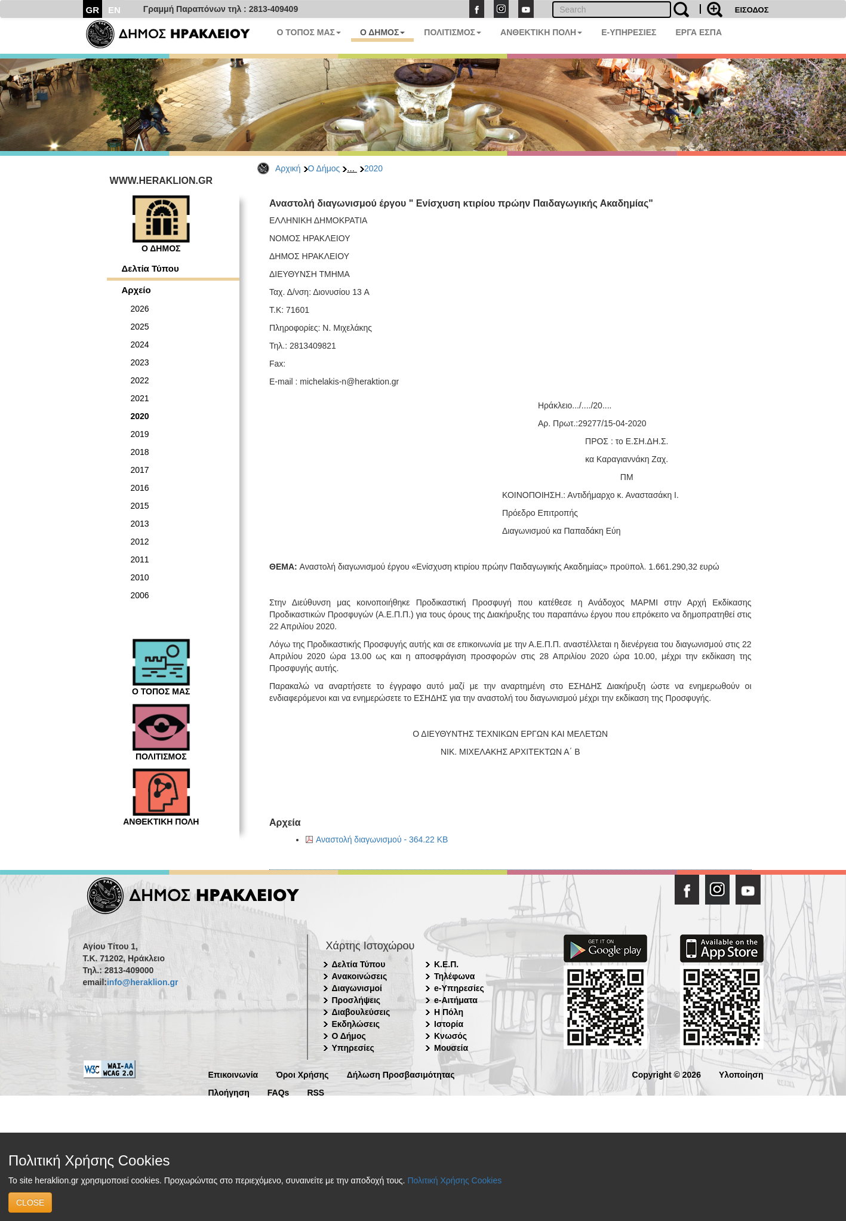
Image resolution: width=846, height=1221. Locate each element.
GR (93, 10)
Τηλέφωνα (454, 976)
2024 (140, 344)
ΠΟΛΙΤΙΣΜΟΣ (452, 32)
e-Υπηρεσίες (459, 988)
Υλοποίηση (741, 1074)
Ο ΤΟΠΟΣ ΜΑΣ (309, 32)
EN (114, 10)
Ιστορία (448, 1024)
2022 (140, 380)
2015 (140, 505)
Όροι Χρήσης (302, 1074)
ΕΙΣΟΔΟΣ (752, 9)
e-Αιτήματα (456, 1000)
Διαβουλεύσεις (361, 1012)
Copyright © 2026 (666, 1074)
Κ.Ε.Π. (446, 964)
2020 (373, 168)
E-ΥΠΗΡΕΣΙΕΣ (628, 32)
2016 (140, 488)
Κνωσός (450, 1036)
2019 (140, 434)
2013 (140, 523)
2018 (140, 452)
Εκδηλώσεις (356, 1024)
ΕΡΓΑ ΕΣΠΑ (698, 32)
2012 (140, 541)
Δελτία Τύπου (150, 268)
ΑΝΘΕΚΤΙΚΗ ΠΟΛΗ (541, 32)
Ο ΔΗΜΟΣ (382, 32)
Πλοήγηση (229, 1092)
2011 (140, 559)
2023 (140, 362)
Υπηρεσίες (353, 1048)
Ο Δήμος (324, 168)
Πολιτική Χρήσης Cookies (454, 1180)
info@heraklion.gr (142, 982)
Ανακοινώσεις (359, 976)
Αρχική (288, 168)
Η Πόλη (448, 1012)
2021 (140, 398)
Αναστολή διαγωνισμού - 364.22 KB (382, 839)
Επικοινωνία (233, 1074)
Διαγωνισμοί (357, 988)
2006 (140, 595)
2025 (140, 326)
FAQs (278, 1092)
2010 (140, 577)
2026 (140, 308)
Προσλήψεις (356, 1000)
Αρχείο (136, 290)
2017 (140, 470)
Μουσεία (451, 1048)
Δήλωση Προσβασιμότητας (401, 1074)
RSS (315, 1092)
